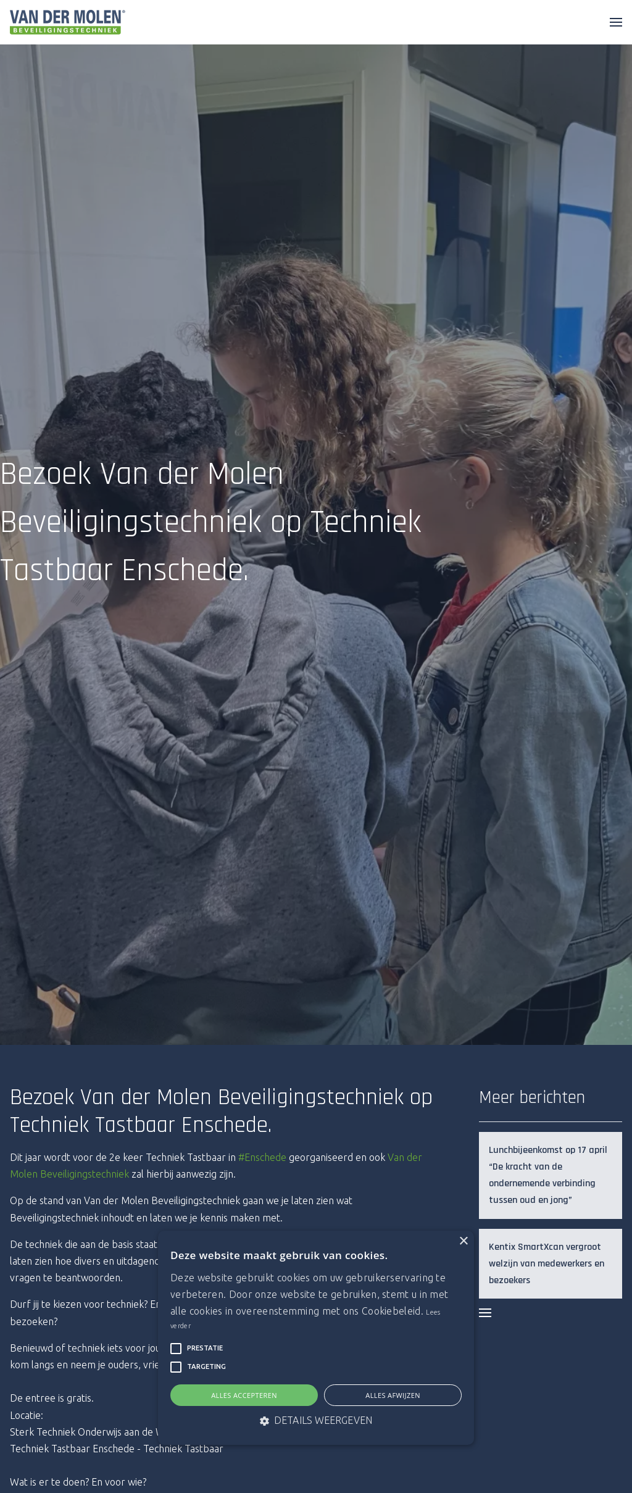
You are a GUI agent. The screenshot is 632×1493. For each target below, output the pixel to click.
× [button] (463, 1241)
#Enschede (262, 1157)
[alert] (316, 1338)
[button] (176, 1348)
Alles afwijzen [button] (392, 1395)
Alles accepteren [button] (244, 1395)
